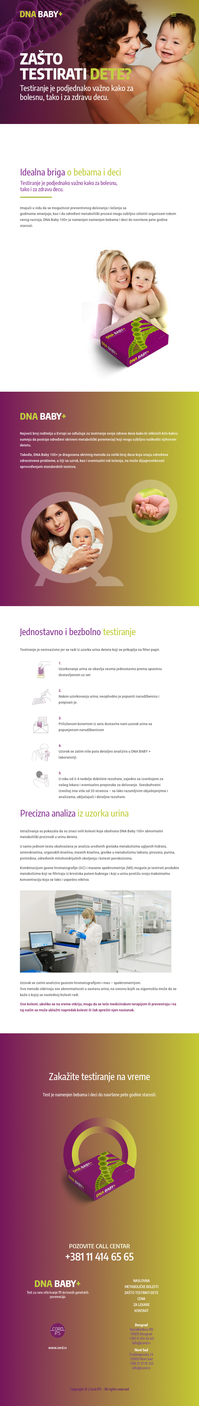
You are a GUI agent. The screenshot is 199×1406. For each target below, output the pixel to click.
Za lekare (141, 1305)
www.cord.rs (57, 1348)
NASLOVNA (141, 1281)
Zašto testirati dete (141, 1293)
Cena (141, 1299)
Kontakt (141, 1311)
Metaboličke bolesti (141, 1287)
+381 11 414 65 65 (99, 1256)
